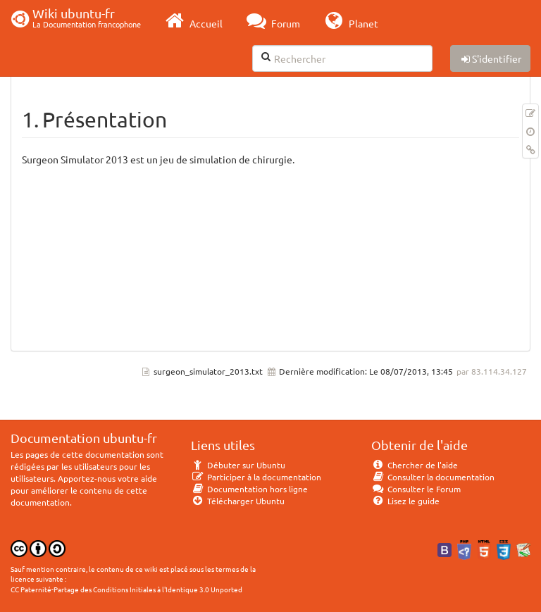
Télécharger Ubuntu (238, 500)
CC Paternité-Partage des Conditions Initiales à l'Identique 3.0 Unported (126, 589)
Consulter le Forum (416, 488)
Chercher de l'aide (414, 464)
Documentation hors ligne (249, 488)
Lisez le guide (405, 500)
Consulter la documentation (433, 476)
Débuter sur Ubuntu (238, 464)
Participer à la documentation (256, 476)
